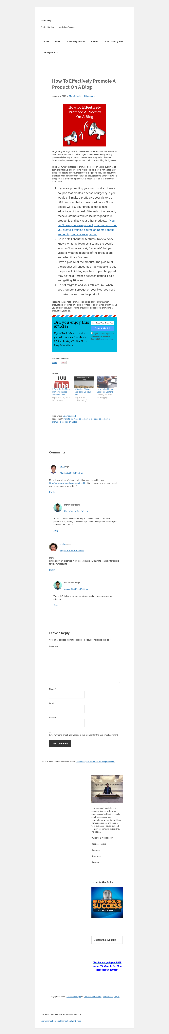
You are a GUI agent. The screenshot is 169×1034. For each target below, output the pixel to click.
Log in (117, 997)
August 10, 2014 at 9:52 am (76, 589)
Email (52, 703)
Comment (54, 646)
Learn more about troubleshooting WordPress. (61, 1021)
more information (106, 339)
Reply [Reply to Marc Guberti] (55, 530)
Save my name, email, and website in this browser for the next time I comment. (83, 735)
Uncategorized (69, 416)
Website (52, 718)
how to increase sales (94, 419)
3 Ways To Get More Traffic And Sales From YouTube (61, 392)
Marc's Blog (46, 21)
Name (52, 689)
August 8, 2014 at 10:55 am (72, 551)
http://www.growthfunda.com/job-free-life (67, 483)
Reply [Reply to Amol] (52, 492)
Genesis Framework (92, 997)
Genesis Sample (73, 997)
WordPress (108, 997)
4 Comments (89, 96)
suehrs (63, 544)
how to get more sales (74, 419)
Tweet (54, 362)
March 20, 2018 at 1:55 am (72, 473)
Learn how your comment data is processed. (95, 762)
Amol (62, 466)
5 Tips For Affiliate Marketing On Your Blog (82, 392)
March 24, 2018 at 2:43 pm (76, 511)
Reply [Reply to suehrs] (52, 570)
